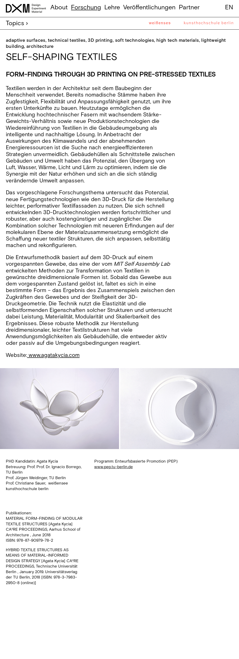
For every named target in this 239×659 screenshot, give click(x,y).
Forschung (86, 7)
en (229, 7)
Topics (15, 23)
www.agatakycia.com (53, 355)
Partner (189, 7)
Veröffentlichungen (149, 7)
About (59, 7)
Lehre (112, 7)
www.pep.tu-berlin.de (113, 467)
